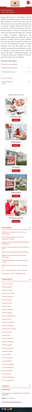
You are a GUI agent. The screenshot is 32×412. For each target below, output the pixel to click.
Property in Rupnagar (7, 325)
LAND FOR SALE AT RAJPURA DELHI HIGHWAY (15, 252)
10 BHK (3, 83)
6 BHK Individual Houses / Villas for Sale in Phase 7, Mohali (15, 261)
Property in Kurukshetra (8, 377)
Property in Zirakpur (7, 351)
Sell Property (16, 167)
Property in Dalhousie (7, 367)
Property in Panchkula (8, 380)
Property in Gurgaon (7, 358)
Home (2, 12)
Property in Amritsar (7, 283)
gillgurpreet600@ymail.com (13, 402)
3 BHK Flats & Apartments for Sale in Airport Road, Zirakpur (14, 233)
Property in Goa (6, 335)
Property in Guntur (7, 332)
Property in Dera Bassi (8, 348)
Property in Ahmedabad (8, 322)
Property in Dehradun (7, 296)
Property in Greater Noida (9, 329)
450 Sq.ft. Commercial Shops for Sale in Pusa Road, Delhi (15, 248)
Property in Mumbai (7, 370)
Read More (16, 120)
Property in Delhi (6, 354)
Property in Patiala (7, 303)
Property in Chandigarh (8, 364)
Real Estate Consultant (16, 218)
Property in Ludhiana (7, 309)
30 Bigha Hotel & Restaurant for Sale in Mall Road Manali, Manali (15, 243)
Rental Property (16, 192)
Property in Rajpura (7, 345)
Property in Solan (6, 319)
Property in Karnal (7, 300)
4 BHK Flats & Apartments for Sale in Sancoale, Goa (14, 266)
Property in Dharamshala (8, 316)
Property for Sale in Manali (9, 61)
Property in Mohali (7, 361)
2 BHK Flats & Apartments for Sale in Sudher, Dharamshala (14, 256)
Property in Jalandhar (7, 338)
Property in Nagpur (7, 312)
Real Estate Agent (16, 117)
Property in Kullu (6, 306)
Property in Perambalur (8, 293)
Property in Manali (7, 287)
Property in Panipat (7, 290)
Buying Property (16, 142)
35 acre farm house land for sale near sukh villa (14, 270)
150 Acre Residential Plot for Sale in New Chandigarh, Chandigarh (12, 238)
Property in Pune (6, 374)
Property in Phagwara (7, 341)
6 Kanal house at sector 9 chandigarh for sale (14, 273)
